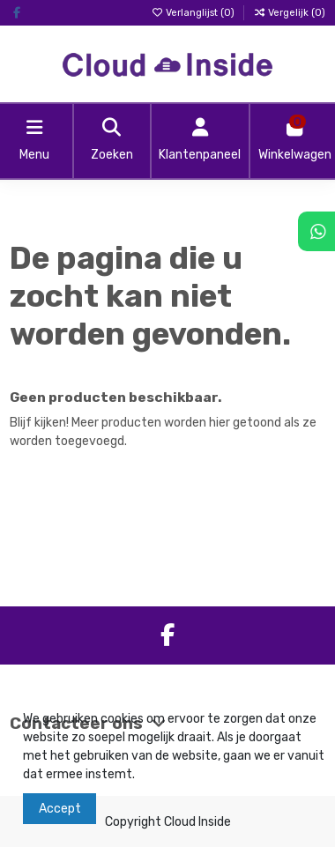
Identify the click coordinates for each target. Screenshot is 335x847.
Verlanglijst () (194, 13)
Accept (60, 808)
